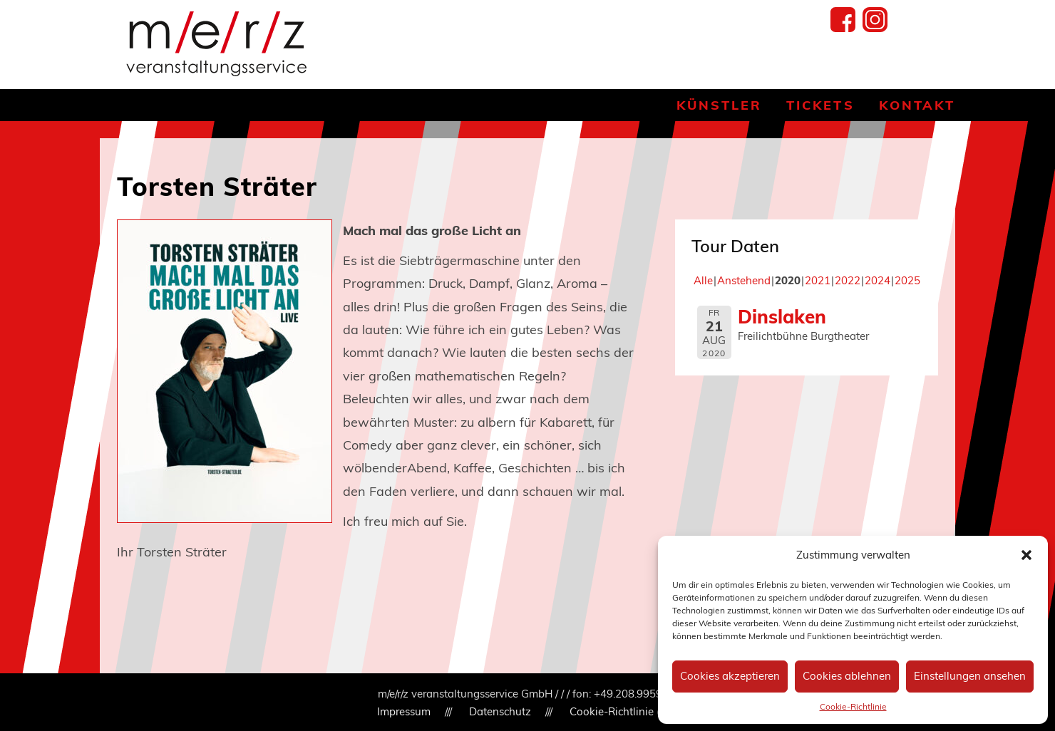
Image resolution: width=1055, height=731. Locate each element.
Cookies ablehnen (847, 676)
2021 (817, 280)
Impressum (404, 711)
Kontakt (917, 105)
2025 (907, 280)
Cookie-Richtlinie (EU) (624, 711)
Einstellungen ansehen (970, 676)
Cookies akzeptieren (730, 676)
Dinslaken (782, 316)
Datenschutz (500, 711)
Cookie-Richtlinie (853, 706)
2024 (877, 280)
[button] (1026, 555)
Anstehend (744, 280)
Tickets (820, 105)
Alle (703, 280)
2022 (847, 280)
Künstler (719, 105)
